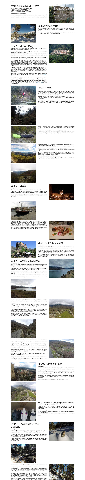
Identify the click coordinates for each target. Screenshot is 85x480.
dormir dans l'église (39, 82)
